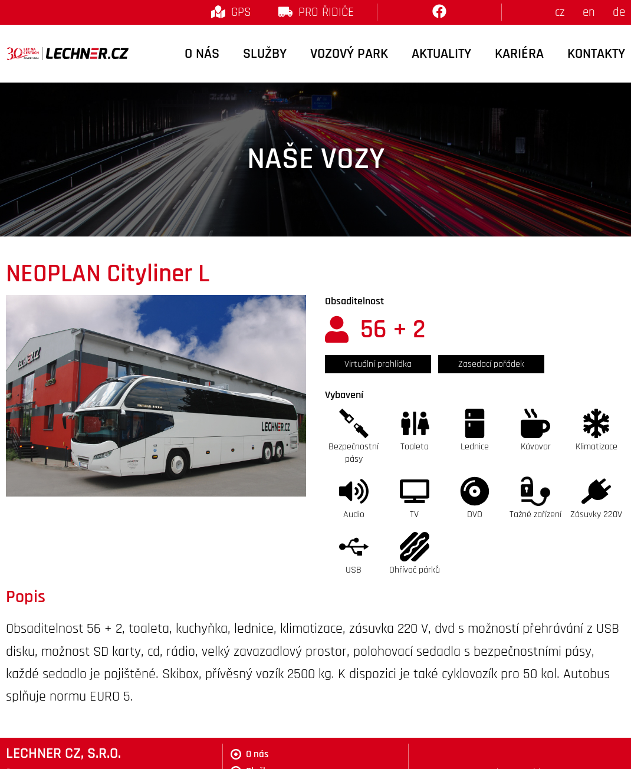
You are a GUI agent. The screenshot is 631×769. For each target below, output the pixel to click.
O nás (202, 54)
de (619, 12)
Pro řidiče (326, 12)
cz (560, 12)
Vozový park (349, 54)
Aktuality (441, 54)
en (589, 12)
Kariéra (519, 54)
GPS (241, 12)
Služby (265, 54)
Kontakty (596, 54)
